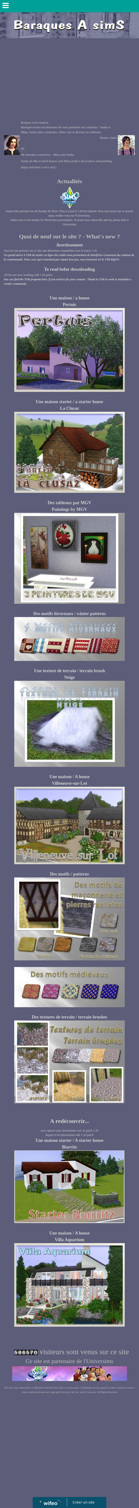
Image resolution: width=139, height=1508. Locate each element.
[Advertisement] (69, 77)
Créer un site (84, 1502)
